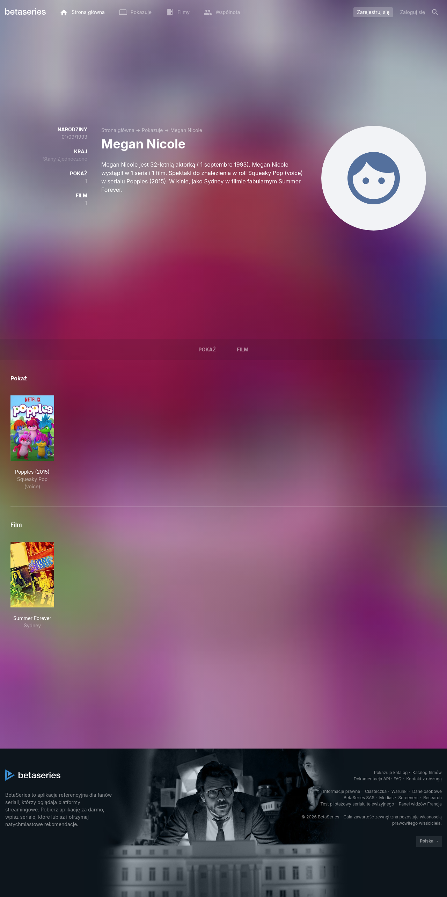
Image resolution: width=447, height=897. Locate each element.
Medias (386, 797)
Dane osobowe (427, 791)
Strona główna (117, 130)
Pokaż (207, 349)
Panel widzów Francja (420, 804)
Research (432, 797)
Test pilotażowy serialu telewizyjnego (357, 804)
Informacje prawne (341, 791)
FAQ (398, 778)
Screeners (408, 797)
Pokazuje (152, 130)
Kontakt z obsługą (424, 778)
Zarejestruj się (373, 12)
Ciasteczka (376, 791)
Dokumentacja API (372, 778)
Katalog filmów (427, 772)
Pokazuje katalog (391, 772)
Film (242, 349)
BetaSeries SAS (359, 797)
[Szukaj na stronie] (435, 12)
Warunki (399, 791)
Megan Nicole (186, 130)
